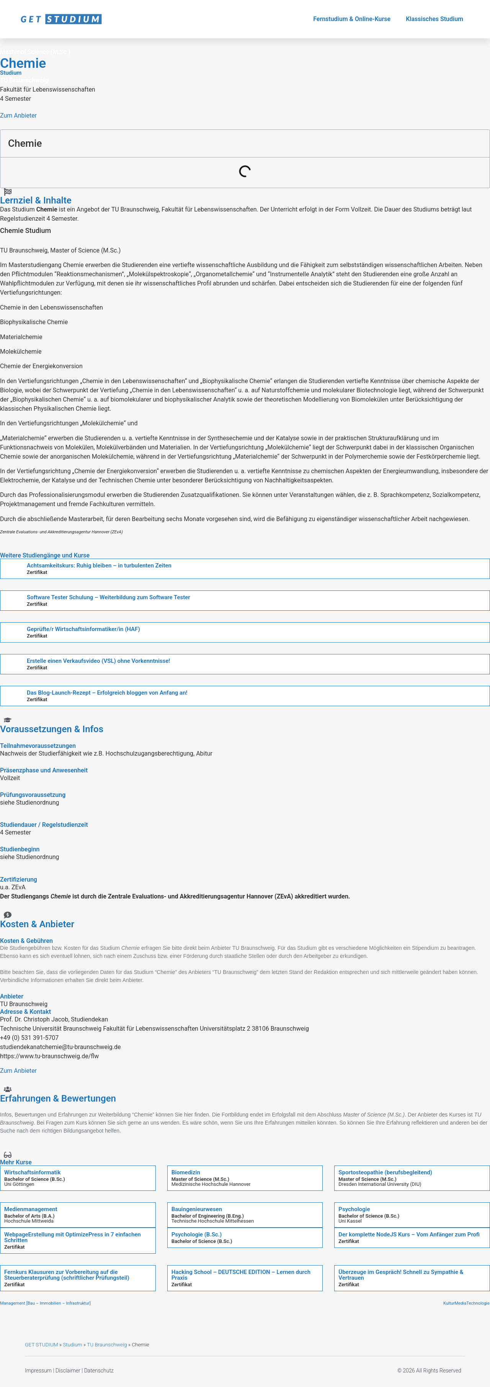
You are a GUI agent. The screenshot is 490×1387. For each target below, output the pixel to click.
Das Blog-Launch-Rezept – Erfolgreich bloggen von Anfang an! (107, 692)
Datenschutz (99, 1370)
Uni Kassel (350, 1221)
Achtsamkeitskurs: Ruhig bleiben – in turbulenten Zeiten (99, 565)
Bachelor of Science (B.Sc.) (34, 1179)
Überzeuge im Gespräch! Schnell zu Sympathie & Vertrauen (400, 1275)
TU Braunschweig (107, 1344)
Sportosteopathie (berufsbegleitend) (385, 1172)
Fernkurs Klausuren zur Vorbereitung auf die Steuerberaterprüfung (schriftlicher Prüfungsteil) (66, 1275)
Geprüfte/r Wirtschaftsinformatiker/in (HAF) (83, 629)
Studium (72, 1344)
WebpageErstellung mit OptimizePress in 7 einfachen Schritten (72, 1237)
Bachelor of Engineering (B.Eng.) (208, 1216)
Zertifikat (37, 572)
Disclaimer (68, 1370)
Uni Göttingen (19, 1184)
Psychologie (354, 1209)
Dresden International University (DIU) (379, 1184)
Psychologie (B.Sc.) (197, 1234)
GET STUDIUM (41, 1344)
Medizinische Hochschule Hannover (211, 1184)
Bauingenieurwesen (197, 1209)
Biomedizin (186, 1172)
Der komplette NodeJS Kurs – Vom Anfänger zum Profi (409, 1234)
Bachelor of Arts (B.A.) (29, 1216)
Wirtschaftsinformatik (32, 1172)
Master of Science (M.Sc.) (200, 1179)
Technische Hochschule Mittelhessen (213, 1221)
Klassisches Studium (434, 19)
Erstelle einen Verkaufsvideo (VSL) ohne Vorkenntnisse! (98, 660)
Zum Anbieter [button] (18, 115)
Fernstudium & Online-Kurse (351, 19)
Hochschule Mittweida (29, 1221)
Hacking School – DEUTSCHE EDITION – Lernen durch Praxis (241, 1275)
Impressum (38, 1370)
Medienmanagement (30, 1209)
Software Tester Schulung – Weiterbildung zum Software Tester (108, 597)
